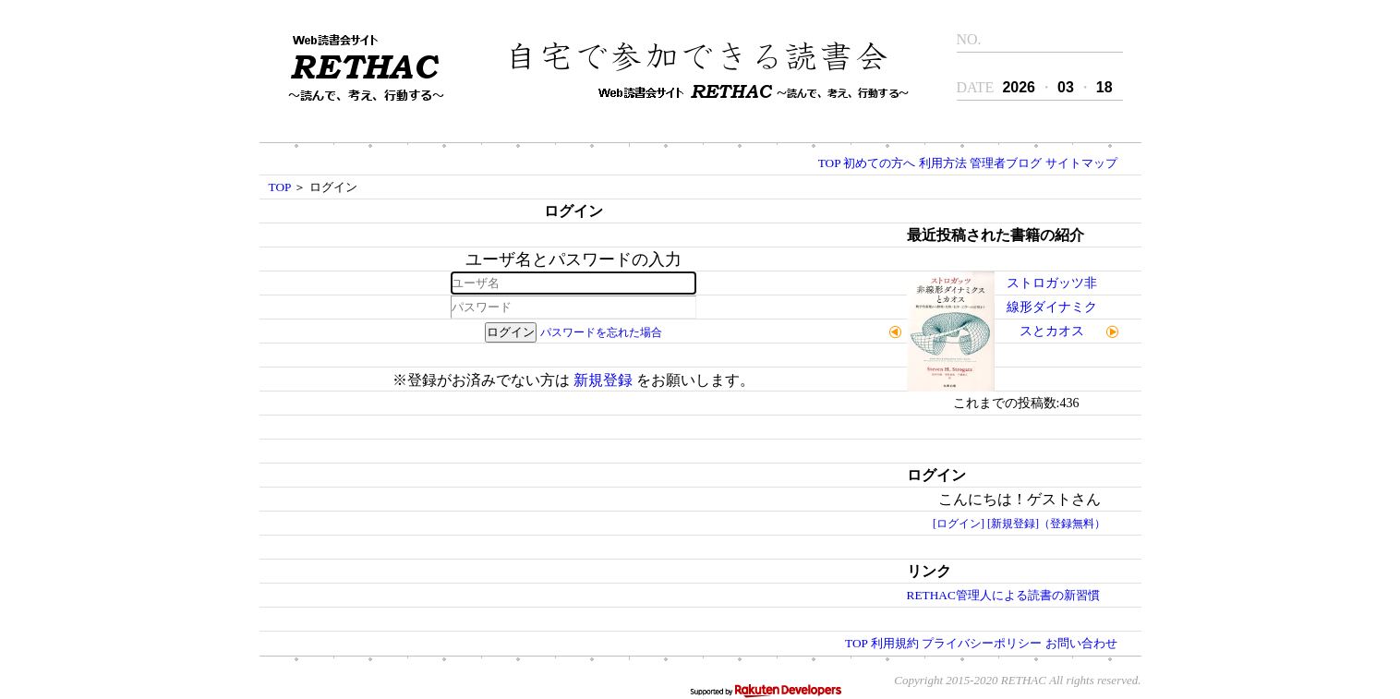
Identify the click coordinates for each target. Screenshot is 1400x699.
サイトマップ (1081, 163)
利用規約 (895, 643)
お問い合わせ (1081, 643)
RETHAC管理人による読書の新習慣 (1003, 595)
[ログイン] (958, 523)
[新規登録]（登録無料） (1046, 523)
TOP (829, 163)
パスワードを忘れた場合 (601, 332)
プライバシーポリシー (982, 643)
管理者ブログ (1006, 163)
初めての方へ (879, 163)
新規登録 (603, 380)
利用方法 (943, 163)
